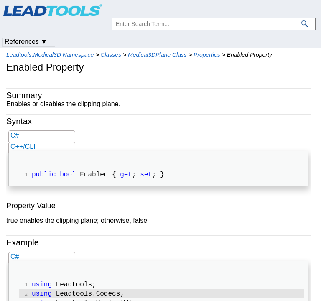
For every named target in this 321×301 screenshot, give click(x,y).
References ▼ (26, 41)
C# (14, 135)
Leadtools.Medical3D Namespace (50, 54)
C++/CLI (23, 146)
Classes (110, 54)
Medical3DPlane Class (157, 54)
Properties (207, 54)
